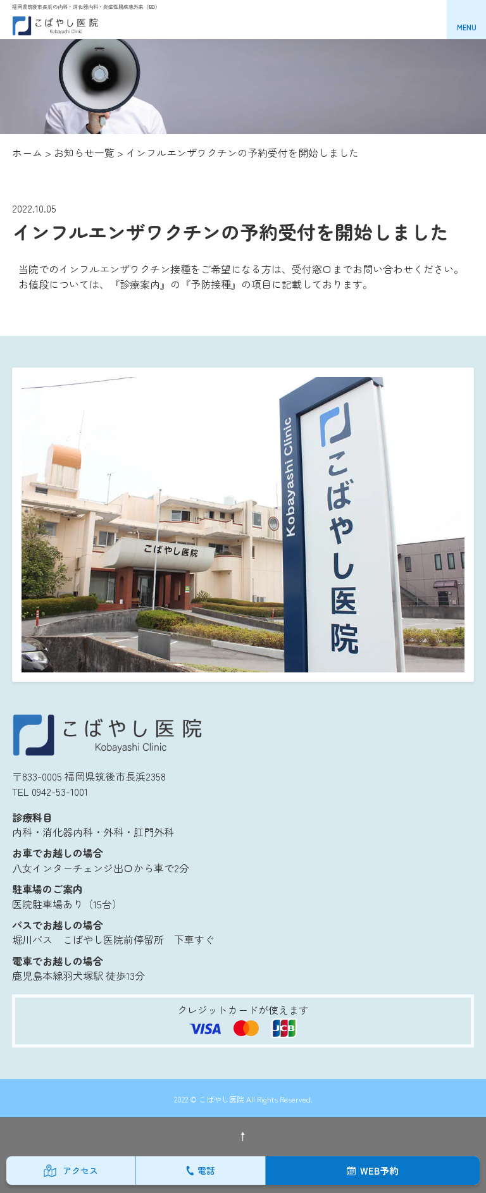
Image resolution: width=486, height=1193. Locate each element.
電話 (206, 1170)
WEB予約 (379, 1170)
